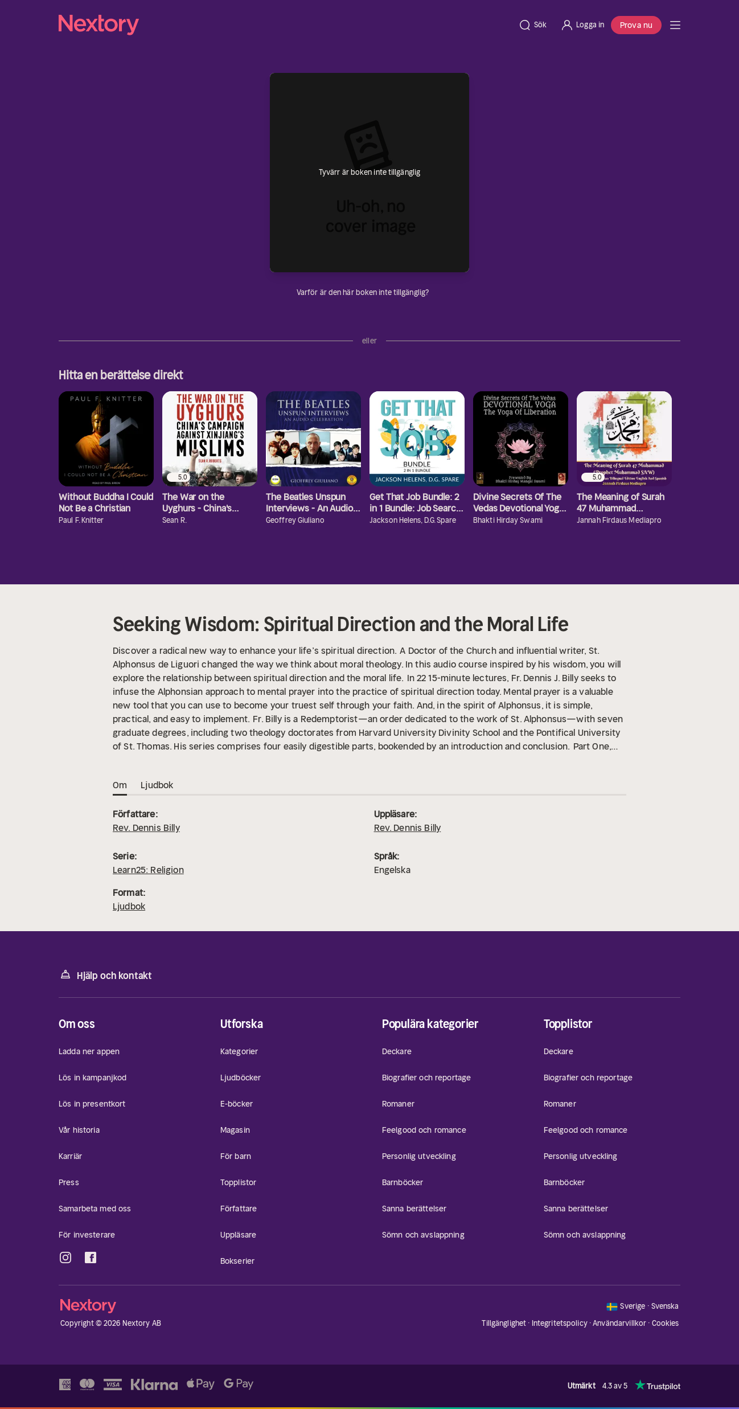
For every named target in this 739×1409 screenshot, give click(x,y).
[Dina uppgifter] (435, 293)
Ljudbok (129, 906)
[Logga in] (582, 25)
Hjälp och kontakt (105, 975)
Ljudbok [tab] (157, 785)
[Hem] (285, 25)
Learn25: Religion (148, 869)
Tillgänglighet (504, 1323)
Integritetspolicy (560, 1323)
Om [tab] (120, 785)
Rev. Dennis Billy (146, 827)
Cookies (665, 1323)
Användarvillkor (619, 1323)
